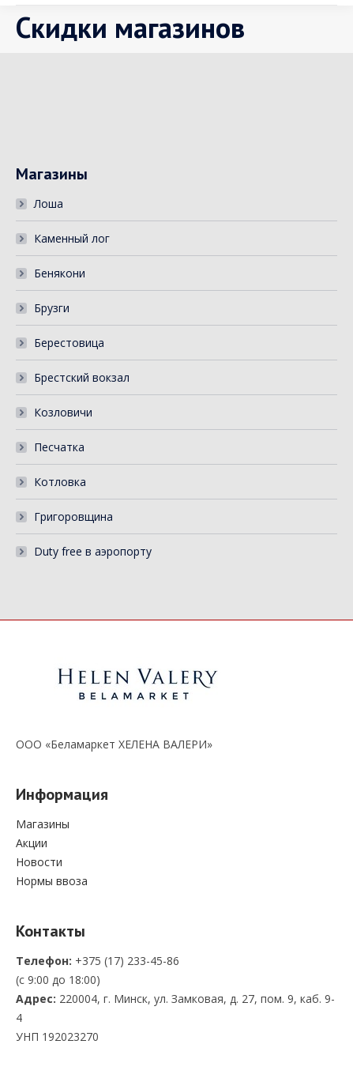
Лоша (48, 203)
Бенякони (59, 273)
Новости (39, 861)
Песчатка (59, 446)
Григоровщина (73, 516)
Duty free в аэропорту (93, 551)
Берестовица (69, 342)
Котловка (60, 481)
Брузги (51, 307)
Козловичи (63, 412)
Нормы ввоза (52, 880)
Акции (31, 842)
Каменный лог (72, 238)
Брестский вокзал (82, 377)
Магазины (42, 823)
